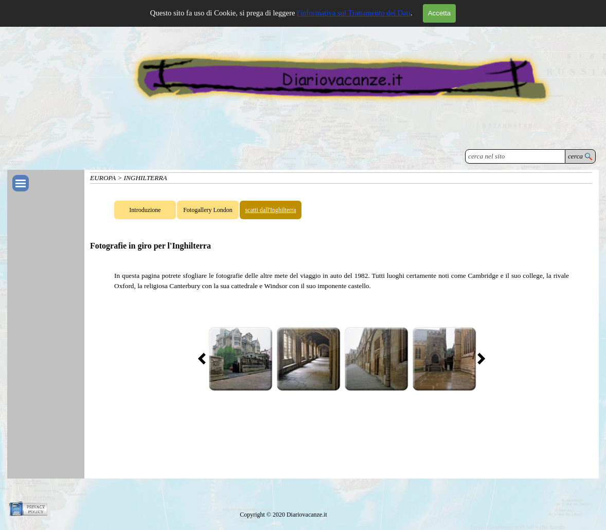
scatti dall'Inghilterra (270, 210)
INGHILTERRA (145, 178)
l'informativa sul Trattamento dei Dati (354, 13)
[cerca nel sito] (515, 156)
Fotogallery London (208, 210)
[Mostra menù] (20, 183)
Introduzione (145, 210)
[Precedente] (205, 358)
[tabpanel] (341, 281)
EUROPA (103, 178)
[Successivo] (478, 358)
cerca (575, 156)
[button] (240, 358)
